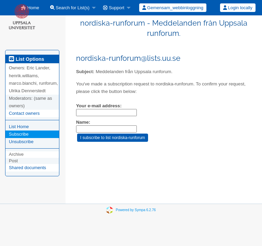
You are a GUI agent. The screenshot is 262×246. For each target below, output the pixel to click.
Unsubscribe (21, 141)
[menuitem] (71, 7)
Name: (83, 122)
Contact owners (24, 113)
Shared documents (27, 167)
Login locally (237, 7)
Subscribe (19, 134)
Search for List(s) (70, 7)
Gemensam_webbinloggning (172, 7)
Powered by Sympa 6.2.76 (136, 210)
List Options (26, 59)
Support (113, 7)
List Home (19, 126)
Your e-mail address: (98, 105)
